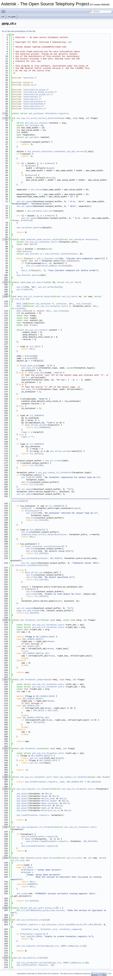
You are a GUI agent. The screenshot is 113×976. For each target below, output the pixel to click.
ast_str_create (53, 460)
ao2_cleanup (82, 303)
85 (5, 239)
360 (5, 919)
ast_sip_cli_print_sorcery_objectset (37, 118)
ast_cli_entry (69, 296)
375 (5, 957)
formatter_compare (35, 679)
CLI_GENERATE (37, 415)
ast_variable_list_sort (40, 211)
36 (5, 118)
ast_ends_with (30, 365)
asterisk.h (30, 77)
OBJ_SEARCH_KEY (31, 646)
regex (34, 325)
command (29, 869)
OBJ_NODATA (56, 558)
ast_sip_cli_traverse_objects (35, 296)
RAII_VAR (21, 303)
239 (5, 620)
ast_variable (32, 125)
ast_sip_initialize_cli (30, 919)
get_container (50, 803)
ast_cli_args (17, 299)
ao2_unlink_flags (35, 841)
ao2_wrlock (27, 836)
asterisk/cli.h (32, 99)
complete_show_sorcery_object (43, 239)
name (32, 165)
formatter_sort (33, 620)
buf (78, 282)
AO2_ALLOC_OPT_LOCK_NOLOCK (86, 924)
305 (5, 777)
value (33, 175)
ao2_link (21, 815)
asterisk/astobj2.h (34, 101)
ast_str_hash (37, 758)
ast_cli (21, 287)
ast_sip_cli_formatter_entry (41, 242)
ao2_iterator (32, 253)
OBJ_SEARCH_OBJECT (33, 639)
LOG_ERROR (36, 477)
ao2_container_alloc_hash (56, 924)
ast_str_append (25, 201)
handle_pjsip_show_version (42, 858)
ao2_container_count (38, 546)
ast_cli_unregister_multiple (33, 962)
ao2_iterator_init (55, 253)
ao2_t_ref (26, 270)
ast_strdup (60, 265)
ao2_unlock (27, 846)
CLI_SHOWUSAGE (42, 427)
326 (5, 827)
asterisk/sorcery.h (34, 108)
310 (5, 789)
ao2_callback (28, 558)
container (92, 239)
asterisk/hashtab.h (34, 104)
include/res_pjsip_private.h (40, 92)
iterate (47, 805)
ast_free (21, 289)
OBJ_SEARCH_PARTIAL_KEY (36, 653)
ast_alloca (37, 189)
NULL (71, 303)
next (51, 163)
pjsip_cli (50, 908)
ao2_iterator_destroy (28, 275)
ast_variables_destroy (29, 227)
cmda (30, 356)
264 (5, 679)
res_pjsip (11, 17)
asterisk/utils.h (33, 106)
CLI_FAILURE (36, 465)
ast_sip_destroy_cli (29, 957)
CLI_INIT (34, 346)
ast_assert (22, 793)
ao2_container (36, 113)
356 (5, 908)
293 (5, 748)
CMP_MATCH (38, 710)
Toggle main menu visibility (4, 10)
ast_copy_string (30, 368)
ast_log (25, 477)
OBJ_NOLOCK (93, 781)
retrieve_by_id (51, 810)
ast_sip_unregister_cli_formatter (36, 827)
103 (5, 282)
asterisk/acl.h (32, 96)
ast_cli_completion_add (39, 265)
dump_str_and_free (36, 282)
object (27, 251)
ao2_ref (30, 839)
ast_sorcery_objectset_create (44, 151)
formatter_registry (57, 113)
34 (5, 113)
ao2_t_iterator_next (48, 258)
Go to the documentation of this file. (19, 31)
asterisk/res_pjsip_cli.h (38, 94)
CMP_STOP (52, 710)
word (33, 244)
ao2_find (29, 781)
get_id (65, 260)
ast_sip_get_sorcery (73, 151)
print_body (49, 798)
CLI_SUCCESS (36, 453)
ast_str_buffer (46, 287)
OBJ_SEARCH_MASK (45, 636)
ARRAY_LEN (66, 946)
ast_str (70, 282)
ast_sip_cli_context (36, 123)
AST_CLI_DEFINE (25, 910)
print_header (50, 801)
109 (5, 296)
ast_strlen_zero (35, 425)
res (3, 17)
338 (5, 858)
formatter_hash (33, 748)
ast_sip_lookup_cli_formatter (55, 472)
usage (28, 872)
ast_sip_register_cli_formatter (34, 789)
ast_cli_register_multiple (31, 946)
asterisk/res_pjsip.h (36, 89)
